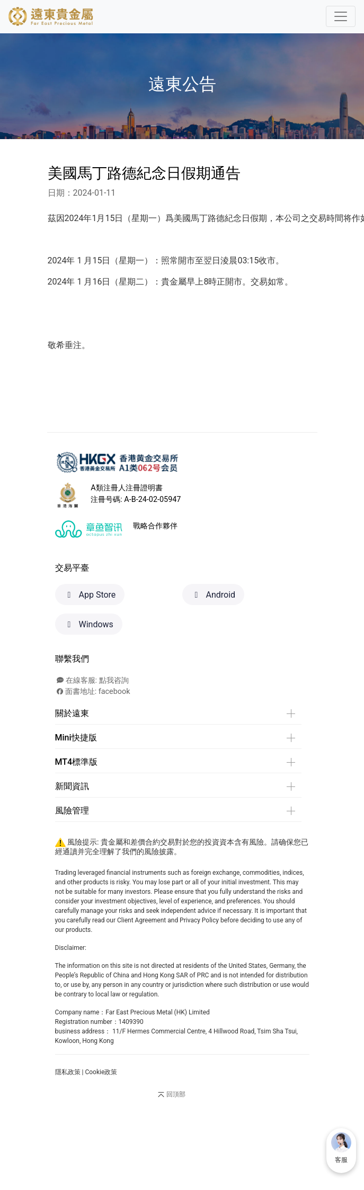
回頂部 (170, 1095)
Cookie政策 (101, 1072)
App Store (90, 595)
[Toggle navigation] (341, 16)
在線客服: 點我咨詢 (93, 680)
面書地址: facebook (93, 691)
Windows (88, 624)
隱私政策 (68, 1072)
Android (213, 595)
